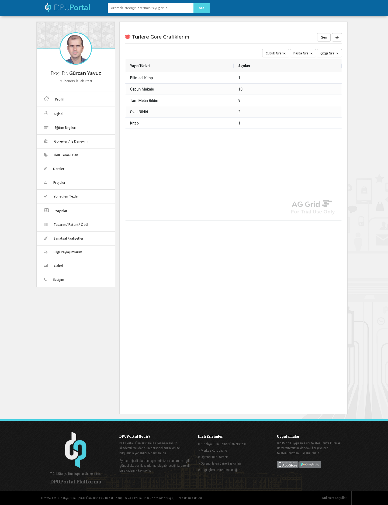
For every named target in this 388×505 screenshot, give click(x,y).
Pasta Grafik (303, 53)
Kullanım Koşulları (334, 498)
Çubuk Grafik (276, 53)
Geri (324, 37)
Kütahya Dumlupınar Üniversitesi (222, 444)
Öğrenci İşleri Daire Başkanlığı (219, 463)
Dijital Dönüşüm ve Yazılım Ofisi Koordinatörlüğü (139, 498)
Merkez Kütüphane (212, 450)
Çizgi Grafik (329, 53)
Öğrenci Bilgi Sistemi (213, 457)
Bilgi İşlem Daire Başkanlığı (218, 470)
